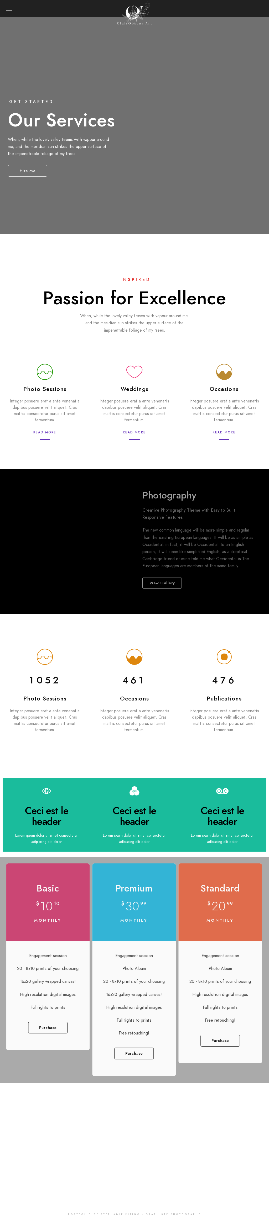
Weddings (134, 389)
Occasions (224, 389)
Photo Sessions (44, 389)
